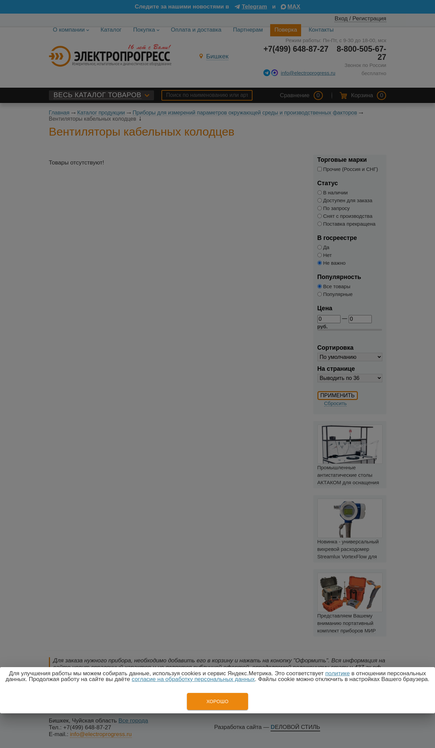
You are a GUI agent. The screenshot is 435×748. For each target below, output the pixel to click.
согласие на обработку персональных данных (193, 679)
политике (337, 673)
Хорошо (217, 701)
